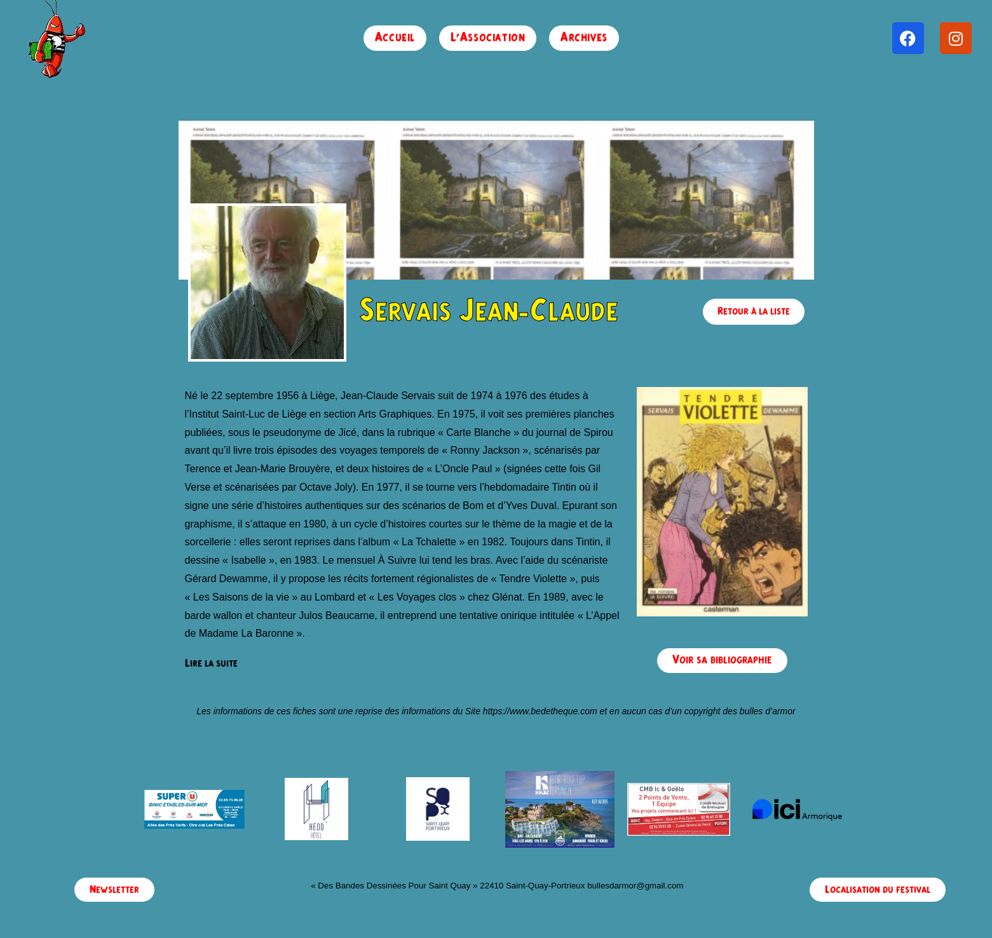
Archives (584, 38)
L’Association (488, 38)
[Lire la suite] (211, 664)
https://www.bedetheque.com (540, 711)
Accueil (395, 38)
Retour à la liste (753, 311)
